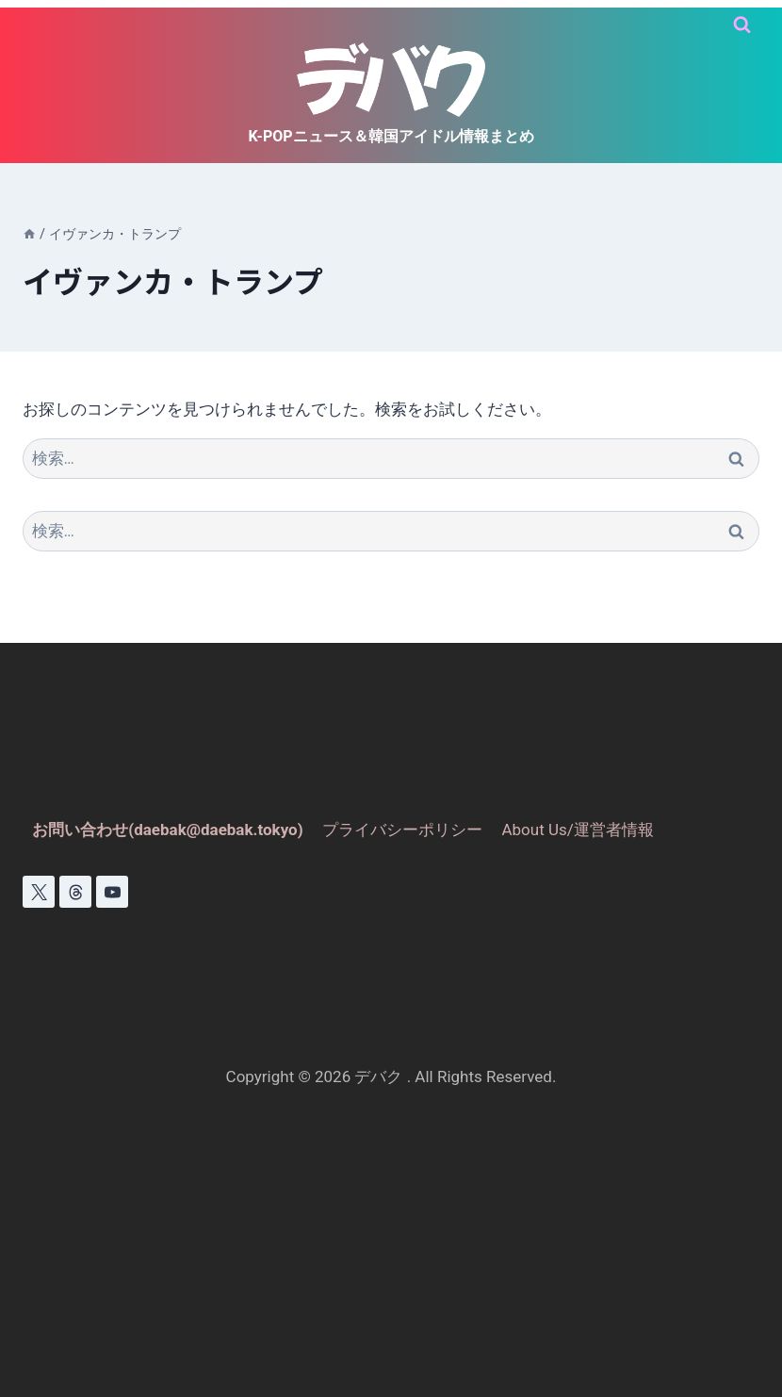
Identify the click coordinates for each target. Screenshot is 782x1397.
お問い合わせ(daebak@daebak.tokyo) (167, 829)
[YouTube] (112, 892)
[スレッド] (75, 892)
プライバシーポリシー (402, 829)
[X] (39, 892)
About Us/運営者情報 (577, 829)
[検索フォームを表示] (742, 25)
